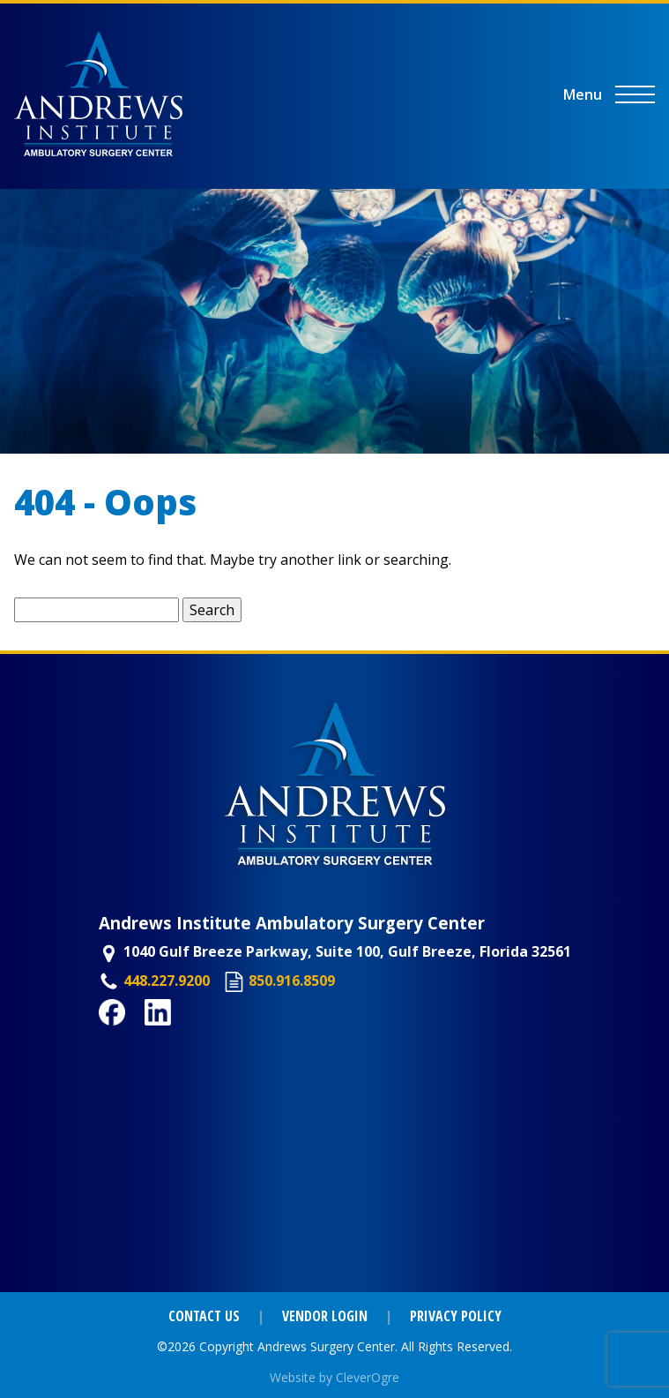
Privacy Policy (456, 1316)
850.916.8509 (292, 980)
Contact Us (204, 1316)
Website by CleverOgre (334, 1377)
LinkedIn (175, 1035)
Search (212, 610)
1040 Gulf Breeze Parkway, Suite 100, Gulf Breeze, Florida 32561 (347, 951)
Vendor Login (325, 1316)
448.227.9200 (166, 980)
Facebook (132, 1035)
